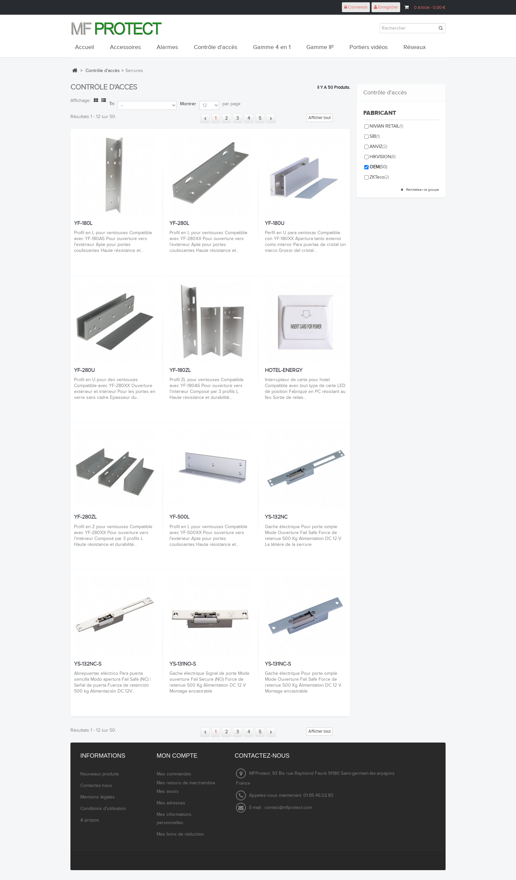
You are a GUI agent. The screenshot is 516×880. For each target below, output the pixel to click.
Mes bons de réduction (180, 834)
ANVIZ (378, 146)
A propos (89, 820)
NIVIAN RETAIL (386, 126)
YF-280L (179, 224)
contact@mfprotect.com (288, 807)
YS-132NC (276, 517)
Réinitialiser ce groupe (422, 190)
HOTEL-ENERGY (283, 371)
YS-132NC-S (87, 664)
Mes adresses (171, 803)
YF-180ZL (180, 371)
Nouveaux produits (99, 774)
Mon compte (177, 755)
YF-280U (84, 371)
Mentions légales (97, 797)
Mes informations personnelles (174, 818)
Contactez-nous (96, 785)
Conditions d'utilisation (103, 808)
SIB (375, 136)
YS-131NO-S (182, 664)
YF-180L (83, 224)
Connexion (356, 7)
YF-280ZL (85, 517)
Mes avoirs (168, 791)
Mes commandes (174, 774)
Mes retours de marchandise (186, 783)
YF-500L (179, 517)
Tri (111, 104)
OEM (378, 167)
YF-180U (274, 224)
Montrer (188, 104)
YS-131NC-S (278, 664)
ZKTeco (379, 177)
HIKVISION (383, 156)
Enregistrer (386, 7)
